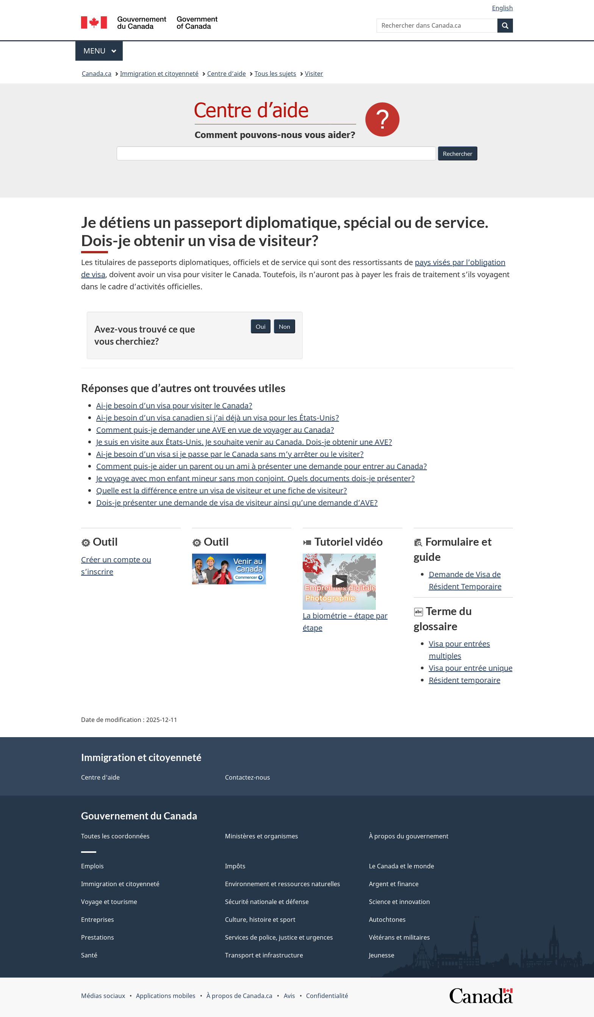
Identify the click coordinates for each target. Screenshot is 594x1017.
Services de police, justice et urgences (279, 937)
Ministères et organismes (261, 836)
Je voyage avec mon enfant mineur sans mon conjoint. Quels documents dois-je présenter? (255, 478)
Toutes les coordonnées (115, 836)
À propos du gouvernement (409, 836)
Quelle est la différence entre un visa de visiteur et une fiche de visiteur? (221, 490)
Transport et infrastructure (264, 955)
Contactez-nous (247, 777)
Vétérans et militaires (399, 937)
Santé (89, 955)
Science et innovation (399, 902)
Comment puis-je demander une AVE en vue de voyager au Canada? (215, 430)
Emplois (92, 866)
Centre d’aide (226, 73)
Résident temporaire (464, 680)
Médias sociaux (103, 996)
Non (284, 326)
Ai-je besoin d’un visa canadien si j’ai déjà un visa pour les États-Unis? (217, 418)
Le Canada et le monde (401, 866)
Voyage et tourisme (109, 902)
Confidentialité (327, 996)
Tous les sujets (275, 73)
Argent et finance (394, 884)
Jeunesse (381, 955)
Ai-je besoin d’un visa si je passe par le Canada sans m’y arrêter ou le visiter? (230, 454)
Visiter (314, 73)
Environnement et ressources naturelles (282, 884)
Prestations (97, 937)
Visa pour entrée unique (471, 668)
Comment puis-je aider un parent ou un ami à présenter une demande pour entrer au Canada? (261, 466)
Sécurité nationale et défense (267, 902)
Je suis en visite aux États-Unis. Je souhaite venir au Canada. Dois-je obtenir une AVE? (244, 442)
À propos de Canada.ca (239, 996)
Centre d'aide (100, 777)
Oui (261, 326)
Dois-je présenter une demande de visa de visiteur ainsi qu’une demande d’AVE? (237, 503)
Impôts (235, 866)
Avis (289, 996)
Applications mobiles (165, 996)
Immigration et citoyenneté (159, 73)
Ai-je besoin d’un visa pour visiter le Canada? (174, 405)
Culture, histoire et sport (260, 919)
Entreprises (97, 919)
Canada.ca (96, 73)
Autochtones (387, 919)
